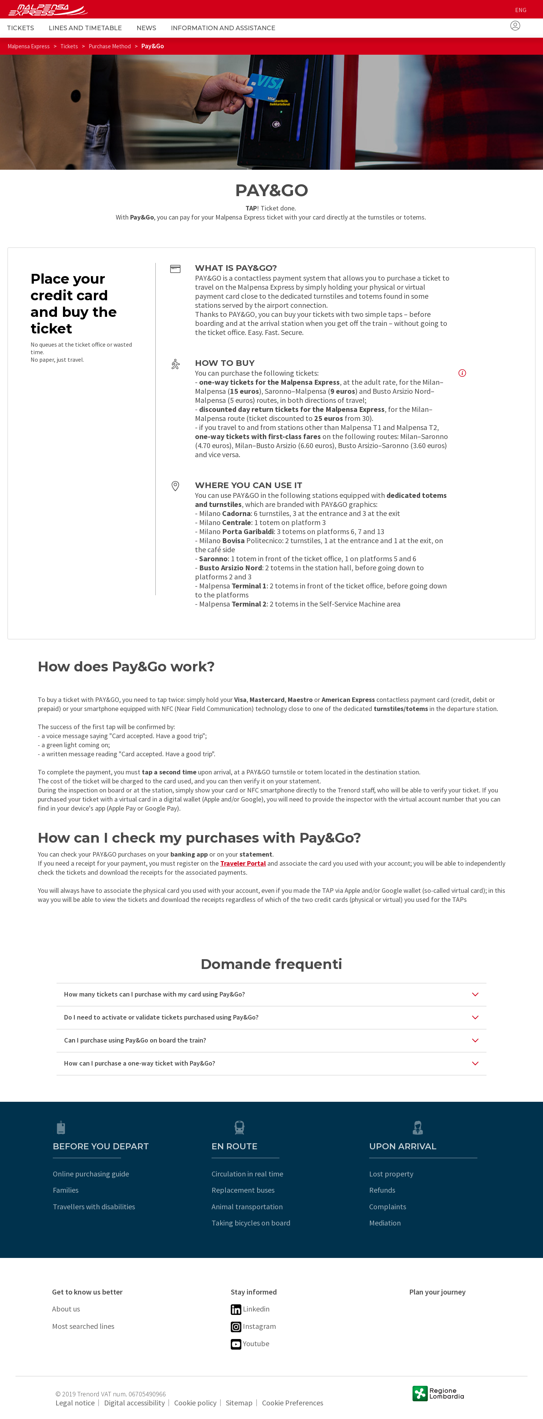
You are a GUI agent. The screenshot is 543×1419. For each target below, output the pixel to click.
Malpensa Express (29, 46)
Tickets (20, 28)
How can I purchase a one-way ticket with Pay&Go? (139, 1063)
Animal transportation (266, 1206)
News (146, 28)
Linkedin (250, 1309)
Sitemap (239, 1402)
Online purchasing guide (90, 1173)
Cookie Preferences (292, 1402)
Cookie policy (195, 1402)
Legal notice (75, 1402)
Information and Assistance (223, 28)
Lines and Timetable (85, 28)
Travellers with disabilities (93, 1206)
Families (65, 1190)
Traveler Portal (243, 863)
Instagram (253, 1326)
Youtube (250, 1344)
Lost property (431, 1173)
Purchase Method (110, 46)
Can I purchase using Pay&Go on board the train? (135, 1040)
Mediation (425, 1222)
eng (520, 10)
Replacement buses (262, 1190)
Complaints (427, 1206)
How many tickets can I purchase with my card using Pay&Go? (154, 994)
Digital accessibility (134, 1402)
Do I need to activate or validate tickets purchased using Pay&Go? (161, 1017)
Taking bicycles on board (270, 1222)
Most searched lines (83, 1326)
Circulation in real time (266, 1173)
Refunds (422, 1190)
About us (66, 1308)
